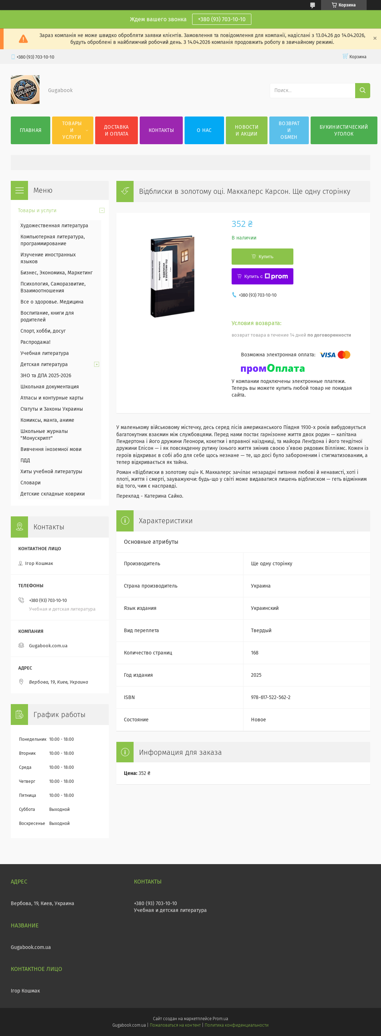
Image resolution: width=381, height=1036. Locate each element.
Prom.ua (220, 1018)
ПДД (25, 460)
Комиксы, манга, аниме (47, 420)
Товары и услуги (72, 130)
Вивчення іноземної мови (51, 449)
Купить (266, 256)
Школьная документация (49, 387)
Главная (30, 130)
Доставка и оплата (116, 130)
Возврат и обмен (289, 130)
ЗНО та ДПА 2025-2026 (45, 376)
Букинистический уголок (344, 130)
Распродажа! (35, 342)
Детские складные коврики (52, 494)
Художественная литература (54, 226)
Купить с (266, 276)
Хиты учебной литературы (51, 472)
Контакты (161, 130)
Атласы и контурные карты (51, 398)
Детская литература (44, 364)
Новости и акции (247, 130)
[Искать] (362, 90)
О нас (204, 130)
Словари (30, 483)
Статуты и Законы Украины (51, 409)
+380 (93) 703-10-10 (222, 19)
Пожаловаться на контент (175, 1025)
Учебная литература (44, 353)
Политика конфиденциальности (237, 1025)
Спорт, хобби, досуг (43, 331)
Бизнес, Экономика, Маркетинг (56, 273)
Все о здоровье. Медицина (52, 302)
